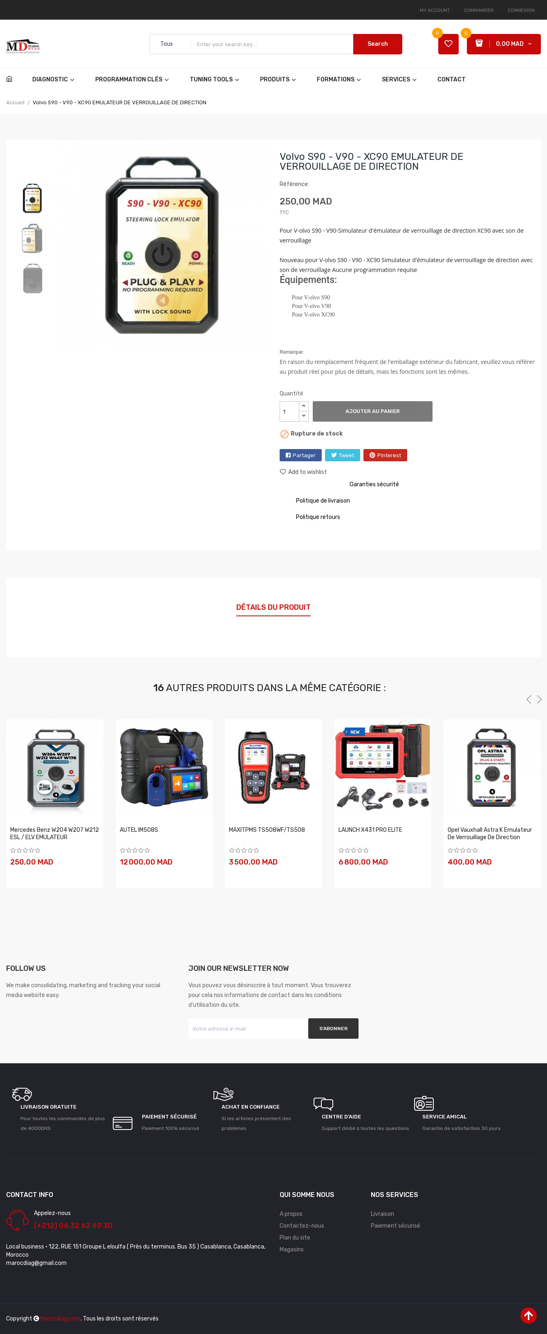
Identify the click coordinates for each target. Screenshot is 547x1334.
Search (378, 43)
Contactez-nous (302, 1225)
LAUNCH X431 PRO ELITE (370, 829)
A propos (291, 1213)
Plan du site (295, 1237)
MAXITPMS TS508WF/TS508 (267, 829)
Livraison (382, 1213)
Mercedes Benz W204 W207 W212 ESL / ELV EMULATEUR (54, 833)
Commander (479, 10)
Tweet (346, 455)
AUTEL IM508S (139, 829)
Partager (304, 455)
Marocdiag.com (60, 1318)
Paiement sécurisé (395, 1225)
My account (435, 10)
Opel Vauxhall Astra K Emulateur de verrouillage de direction (490, 833)
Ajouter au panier (372, 411)
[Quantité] (289, 411)
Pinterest (389, 455)
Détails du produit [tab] (273, 607)
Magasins (292, 1249)
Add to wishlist (303, 472)
